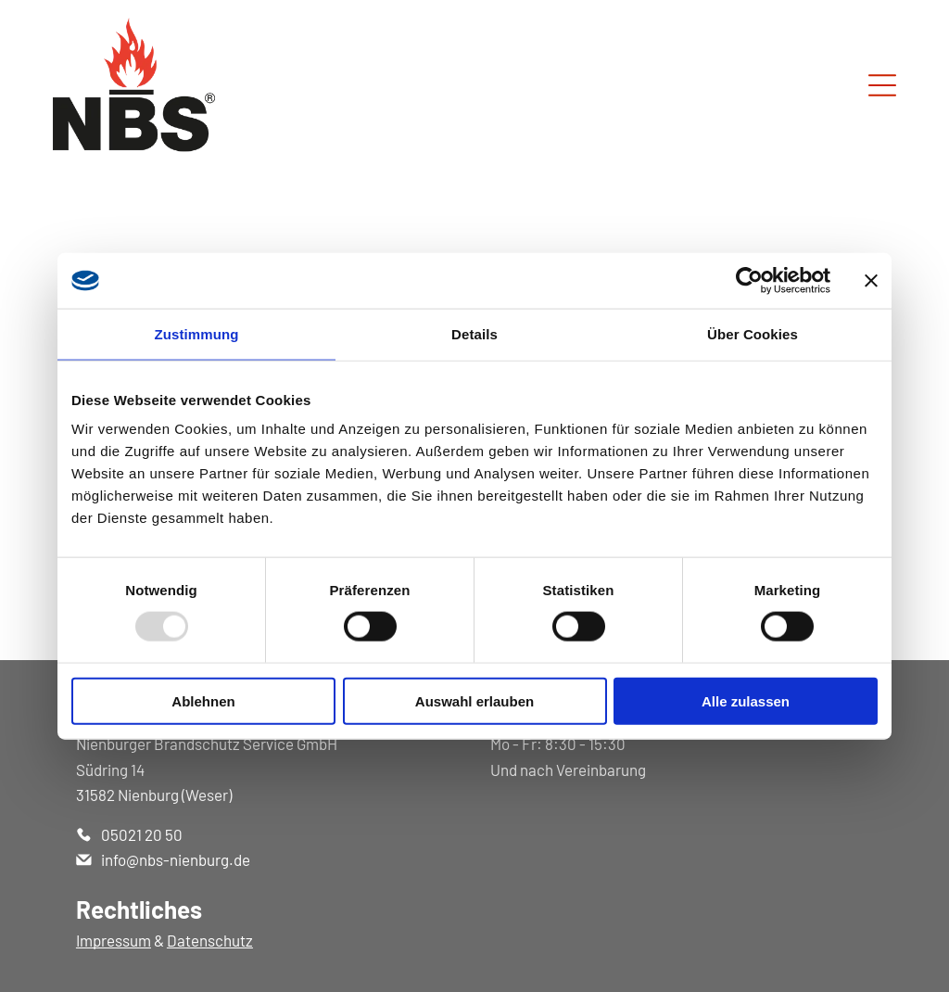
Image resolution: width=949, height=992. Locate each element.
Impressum (113, 940)
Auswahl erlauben (474, 700)
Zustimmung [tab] (197, 333)
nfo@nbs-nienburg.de (177, 859)
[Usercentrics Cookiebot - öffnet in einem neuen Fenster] (749, 280)
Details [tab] (474, 333)
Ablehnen (202, 700)
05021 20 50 (142, 834)
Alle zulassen (746, 700)
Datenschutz (210, 940)
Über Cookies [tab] (752, 333)
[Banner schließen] (871, 279)
